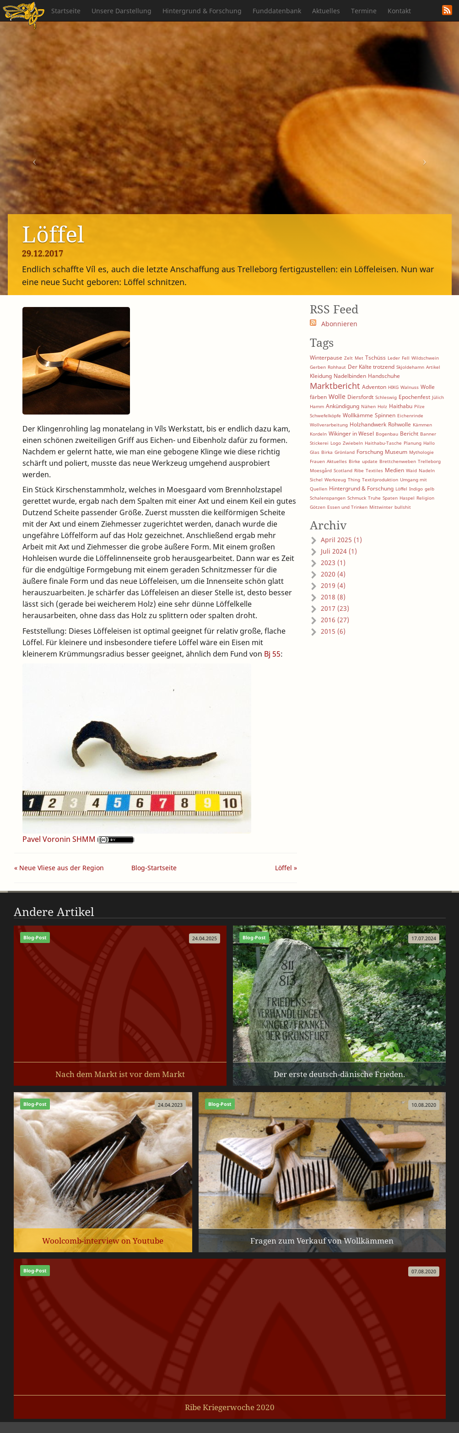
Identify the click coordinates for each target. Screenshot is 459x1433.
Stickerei (319, 443)
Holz (382, 406)
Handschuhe (384, 375)
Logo (335, 443)
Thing (354, 479)
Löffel (401, 488)
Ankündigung (342, 406)
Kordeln (318, 434)
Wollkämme (358, 415)
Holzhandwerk (368, 424)
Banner (428, 434)
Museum (396, 451)
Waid (411, 470)
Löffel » (286, 867)
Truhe (374, 498)
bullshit (402, 507)
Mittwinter (381, 507)
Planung (412, 443)
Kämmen (422, 424)
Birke (354, 461)
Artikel (433, 367)
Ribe (359, 470)
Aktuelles (326, 10)
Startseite (66, 10)
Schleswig (386, 397)
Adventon (374, 386)
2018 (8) (333, 597)
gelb (429, 488)
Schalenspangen (328, 498)
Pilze (419, 406)
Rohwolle (399, 424)
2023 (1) (333, 562)
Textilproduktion (380, 479)
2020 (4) (333, 574)
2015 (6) (333, 631)
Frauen (317, 461)
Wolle (337, 396)
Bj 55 (272, 654)
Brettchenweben (397, 461)
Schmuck (356, 498)
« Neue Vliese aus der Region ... (59, 869)
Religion (425, 498)
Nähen (368, 406)
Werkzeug (335, 479)
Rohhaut (337, 367)
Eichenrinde (410, 415)
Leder (394, 358)
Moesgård (321, 470)
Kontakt (399, 10)
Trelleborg (429, 461)
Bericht (409, 433)
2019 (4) (333, 585)
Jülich (438, 397)
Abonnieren (339, 323)
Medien (394, 470)
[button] (34, 158)
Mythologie (421, 452)
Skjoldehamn (410, 367)
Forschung (369, 451)
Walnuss (409, 387)
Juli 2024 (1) (339, 551)
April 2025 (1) (341, 539)
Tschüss (375, 357)
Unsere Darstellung (121, 10)
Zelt (348, 358)
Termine (364, 10)
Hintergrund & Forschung (202, 10)
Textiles (374, 470)
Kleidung (321, 375)
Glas (314, 452)
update (370, 461)
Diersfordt (360, 396)
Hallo (429, 443)
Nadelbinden (350, 375)
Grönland (345, 452)
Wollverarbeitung (329, 424)
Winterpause (326, 357)
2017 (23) (335, 608)
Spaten (390, 498)
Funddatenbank (277, 10)
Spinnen (385, 415)
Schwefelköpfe (325, 415)
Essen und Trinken (347, 507)
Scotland (343, 470)
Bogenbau (387, 434)
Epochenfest (414, 396)
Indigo (416, 488)
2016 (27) (335, 619)
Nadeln (427, 470)
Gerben (318, 367)
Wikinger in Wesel (351, 433)
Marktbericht (335, 385)
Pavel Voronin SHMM (59, 839)
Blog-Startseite (154, 867)
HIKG (393, 387)
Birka (327, 452)
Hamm (317, 406)
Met (359, 358)
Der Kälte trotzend (371, 366)
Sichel (316, 479)
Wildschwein (425, 358)
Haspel (407, 498)
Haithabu (400, 406)
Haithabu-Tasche (383, 443)
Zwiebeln (353, 443)
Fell (406, 358)
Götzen (317, 507)
